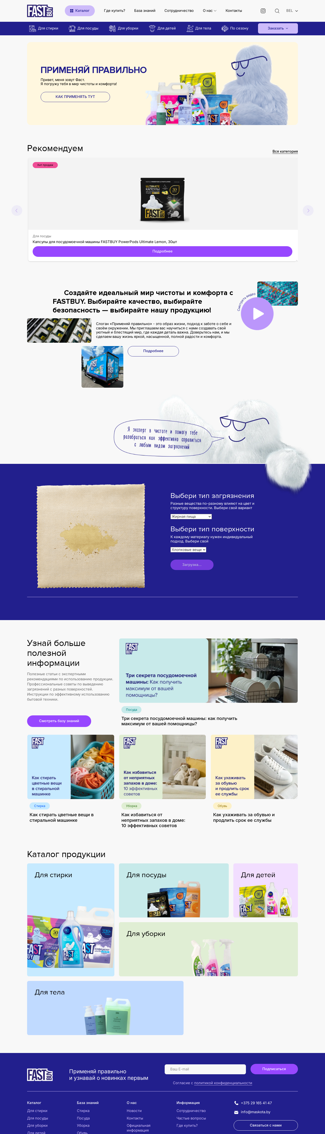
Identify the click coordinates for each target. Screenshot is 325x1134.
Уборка (131, 806)
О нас (208, 10)
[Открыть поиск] (277, 10)
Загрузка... (192, 565)
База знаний (144, 10)
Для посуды (42, 236)
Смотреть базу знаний (59, 721)
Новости (134, 1111)
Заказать (276, 28)
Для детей (258, 875)
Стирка (39, 806)
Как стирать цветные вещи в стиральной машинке (62, 817)
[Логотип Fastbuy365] (40, 11)
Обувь (222, 806)
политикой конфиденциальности (223, 1083)
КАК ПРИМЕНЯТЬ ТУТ (75, 97)
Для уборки (145, 933)
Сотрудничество (179, 10)
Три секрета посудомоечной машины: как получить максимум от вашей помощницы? (179, 721)
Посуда (131, 710)
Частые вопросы (191, 1118)
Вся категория (285, 151)
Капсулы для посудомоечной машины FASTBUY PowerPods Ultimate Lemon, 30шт (105, 242)
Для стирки (53, 875)
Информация (188, 1103)
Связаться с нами (265, 1125)
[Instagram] (263, 11)
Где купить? (114, 10)
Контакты (234, 10)
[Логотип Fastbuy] (40, 1074)
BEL (289, 11)
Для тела (50, 992)
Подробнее (162, 251)
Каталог (34, 1103)
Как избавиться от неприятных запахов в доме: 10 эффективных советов (153, 820)
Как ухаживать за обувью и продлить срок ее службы (244, 817)
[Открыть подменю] (215, 10)
